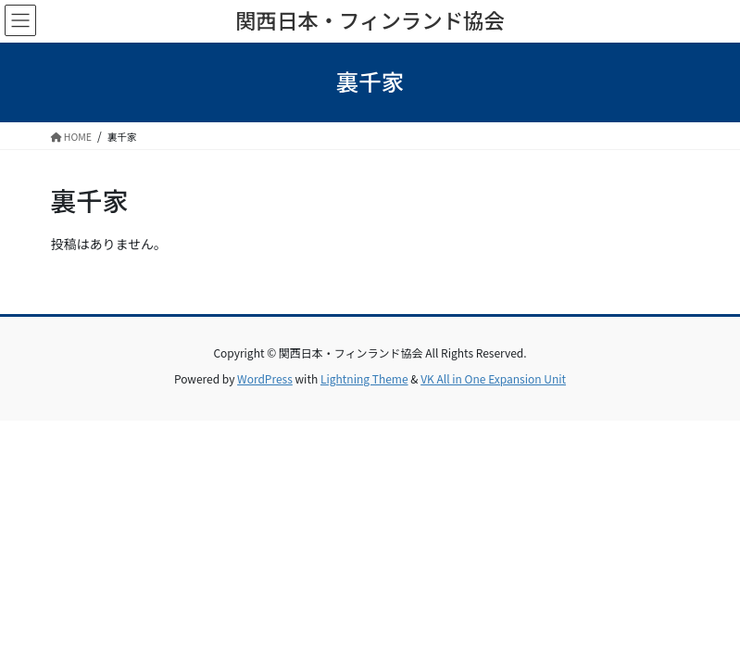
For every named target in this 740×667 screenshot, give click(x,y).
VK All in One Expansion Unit (493, 378)
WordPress (265, 378)
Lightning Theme (364, 378)
